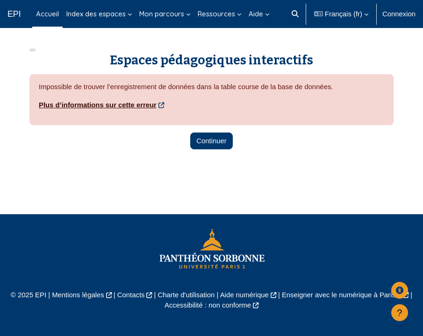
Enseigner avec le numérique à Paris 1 (341, 295)
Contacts (131, 295)
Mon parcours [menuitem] (161, 13)
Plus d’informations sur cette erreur (98, 105)
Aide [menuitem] (256, 13)
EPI (14, 14)
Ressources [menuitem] (216, 13)
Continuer (211, 141)
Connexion (399, 14)
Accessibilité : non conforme (208, 305)
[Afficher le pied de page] (399, 312)
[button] (295, 14)
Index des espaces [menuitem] (96, 13)
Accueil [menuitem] (47, 13)
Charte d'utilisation (186, 295)
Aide (7, 323)
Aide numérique (244, 295)
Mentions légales (78, 295)
